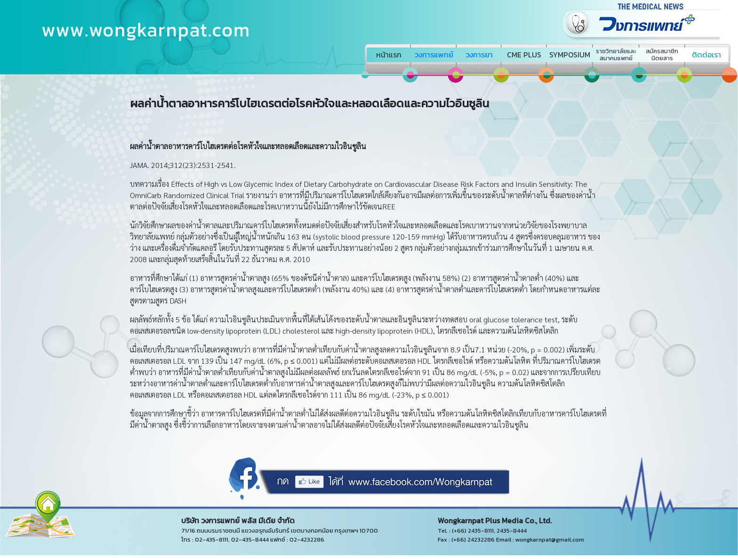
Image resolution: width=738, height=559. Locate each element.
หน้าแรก (388, 54)
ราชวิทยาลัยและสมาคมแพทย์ (616, 55)
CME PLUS (524, 54)
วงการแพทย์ (434, 54)
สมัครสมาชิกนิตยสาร (662, 55)
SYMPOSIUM (569, 54)
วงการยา (479, 54)
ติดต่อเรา (706, 54)
